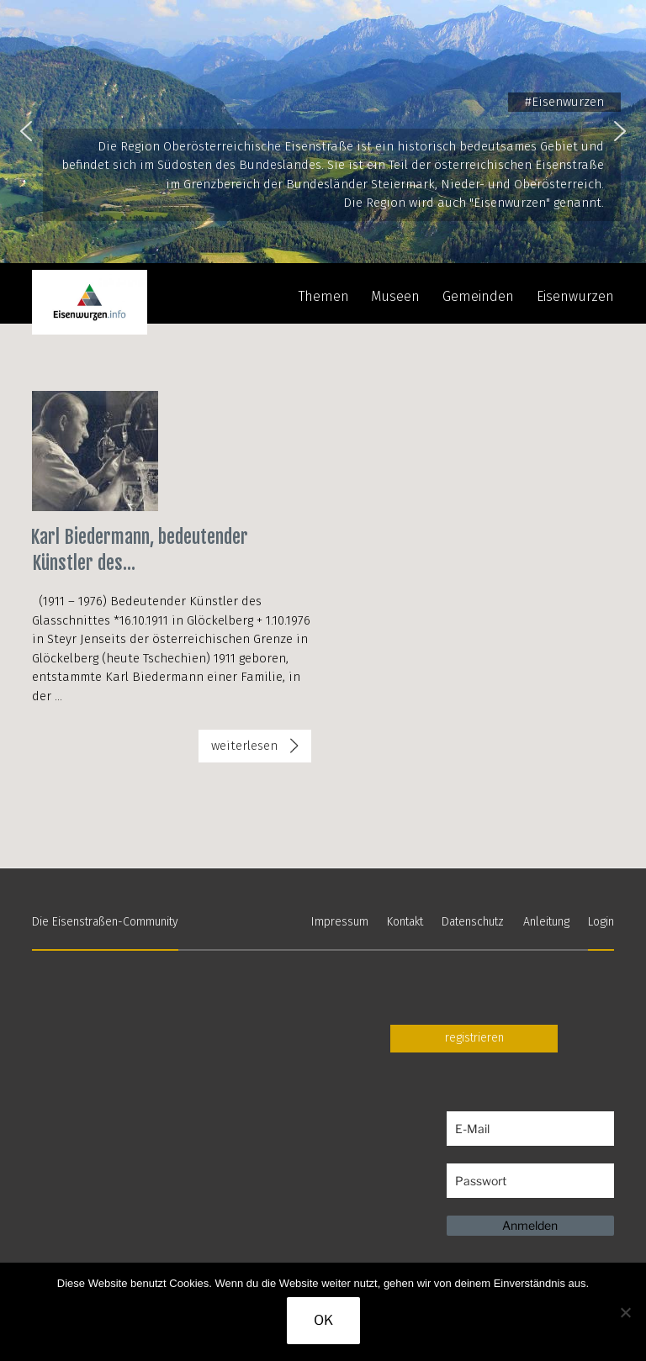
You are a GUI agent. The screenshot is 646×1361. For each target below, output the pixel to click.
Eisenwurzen (575, 296)
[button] (26, 131)
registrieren (474, 1038)
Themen (324, 296)
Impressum (339, 922)
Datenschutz (473, 922)
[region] (323, 131)
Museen (395, 296)
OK (323, 1320)
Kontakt (405, 922)
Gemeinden (478, 296)
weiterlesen (252, 749)
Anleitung (546, 922)
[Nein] (625, 1312)
